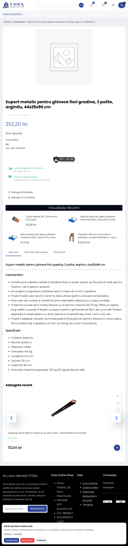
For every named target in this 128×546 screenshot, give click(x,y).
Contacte (87, 504)
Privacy (8, 534)
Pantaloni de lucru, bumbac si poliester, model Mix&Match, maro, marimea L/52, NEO (97, 237)
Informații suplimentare (36, 252)
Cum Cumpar (90, 483)
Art (7, 144)
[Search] (81, 5)
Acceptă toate (11, 540)
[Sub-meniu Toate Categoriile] (23, 14)
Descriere (13, 252)
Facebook (108, 483)
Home (6, 21)
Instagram (108, 487)
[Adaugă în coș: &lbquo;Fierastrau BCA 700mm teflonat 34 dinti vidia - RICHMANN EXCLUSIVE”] (117, 448)
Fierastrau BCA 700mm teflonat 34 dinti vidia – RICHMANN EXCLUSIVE (47, 433)
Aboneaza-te (37, 508)
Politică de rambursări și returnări (89, 496)
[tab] (13, 252)
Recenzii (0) (59, 252)
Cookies (17, 534)
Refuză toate (27, 540)
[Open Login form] (113, 5)
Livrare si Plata (90, 487)
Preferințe (41, 540)
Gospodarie (18, 21)
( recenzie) (22, 115)
